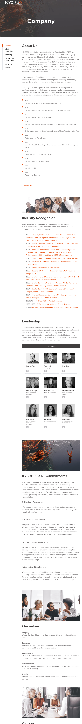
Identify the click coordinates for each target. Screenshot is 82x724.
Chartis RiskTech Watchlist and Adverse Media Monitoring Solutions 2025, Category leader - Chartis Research (51, 284)
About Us (7, 45)
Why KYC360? (28, 186)
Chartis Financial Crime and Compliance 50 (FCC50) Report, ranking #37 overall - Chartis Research (52, 278)
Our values (8, 64)
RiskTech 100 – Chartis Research (49, 301)
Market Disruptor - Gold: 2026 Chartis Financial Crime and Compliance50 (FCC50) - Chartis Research (52, 245)
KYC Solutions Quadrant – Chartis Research (54, 304)
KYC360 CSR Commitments (9, 59)
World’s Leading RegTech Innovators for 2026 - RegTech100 (55, 258)
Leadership (8, 55)
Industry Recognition (8, 50)
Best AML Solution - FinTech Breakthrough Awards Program (54, 307)
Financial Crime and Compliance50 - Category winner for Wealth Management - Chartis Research (51, 296)
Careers (7, 68)
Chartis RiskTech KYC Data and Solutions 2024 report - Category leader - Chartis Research (50, 290)
